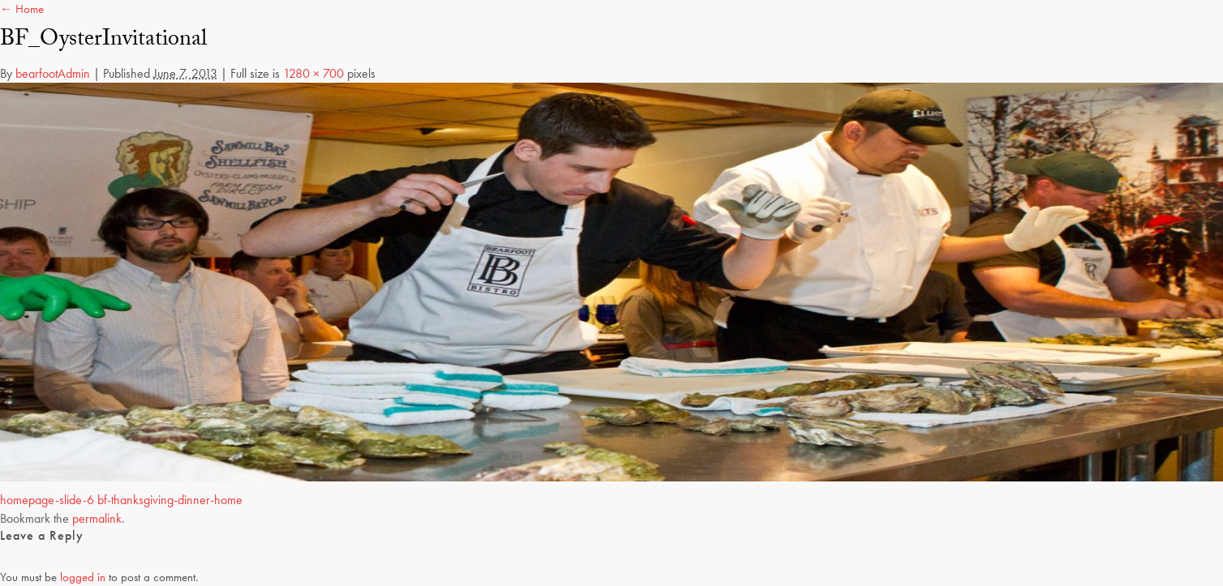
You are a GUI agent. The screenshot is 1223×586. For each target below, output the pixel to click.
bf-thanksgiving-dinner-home (169, 499)
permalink (97, 518)
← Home (22, 9)
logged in (82, 577)
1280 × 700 (313, 73)
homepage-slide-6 (47, 499)
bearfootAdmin (52, 73)
